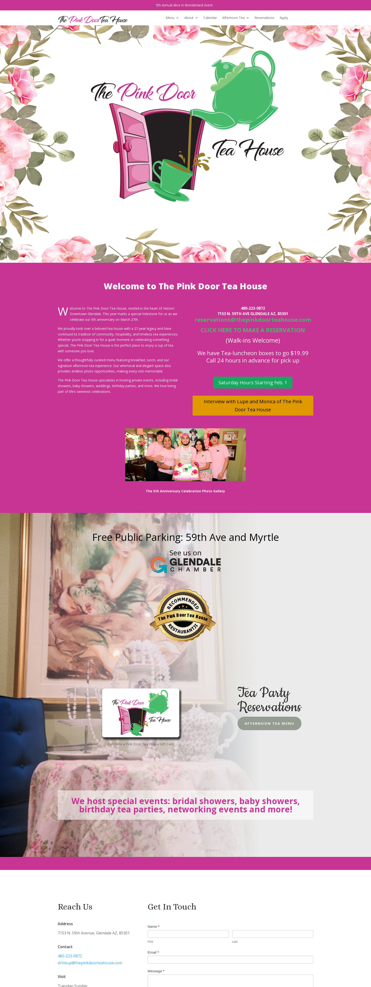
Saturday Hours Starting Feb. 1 (252, 382)
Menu (170, 18)
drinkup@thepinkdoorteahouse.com (87, 962)
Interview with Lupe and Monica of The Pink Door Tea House (253, 405)
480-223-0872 (69, 956)
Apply (284, 18)
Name (153, 926)
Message (156, 971)
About (189, 18)
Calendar (210, 18)
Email (153, 952)
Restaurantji (182, 624)
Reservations (264, 18)
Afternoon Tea (233, 18)
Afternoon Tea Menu (254, 723)
